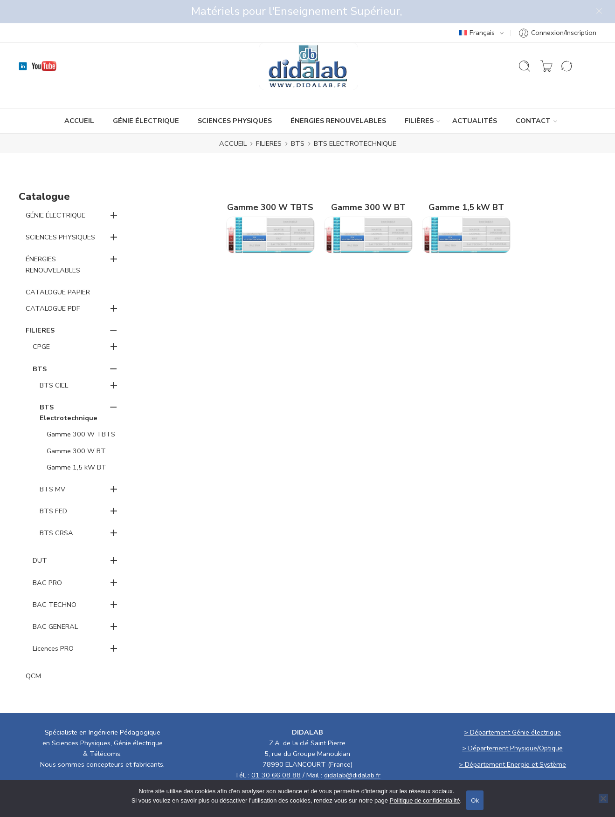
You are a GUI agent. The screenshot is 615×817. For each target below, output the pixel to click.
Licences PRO (53, 625)
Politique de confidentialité (425, 800)
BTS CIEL (54, 362)
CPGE (41, 323)
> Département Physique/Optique (512, 724)
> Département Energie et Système (512, 741)
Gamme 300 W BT (76, 427)
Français (477, 9)
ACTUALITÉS (474, 97)
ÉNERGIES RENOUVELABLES (338, 97)
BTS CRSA (56, 509)
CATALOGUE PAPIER (58, 268)
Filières (419, 97)
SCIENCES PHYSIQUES (235, 97)
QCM (33, 652)
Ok (475, 800)
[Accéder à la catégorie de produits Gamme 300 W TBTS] (270, 199)
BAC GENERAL (55, 603)
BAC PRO (47, 559)
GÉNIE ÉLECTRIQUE (146, 97)
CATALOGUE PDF (53, 285)
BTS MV (52, 465)
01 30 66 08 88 (276, 751)
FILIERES (269, 120)
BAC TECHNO (54, 581)
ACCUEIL (79, 97)
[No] (603, 798)
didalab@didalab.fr (352, 751)
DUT (40, 537)
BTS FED (53, 487)
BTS (297, 120)
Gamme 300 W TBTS (81, 410)
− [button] (113, 306)
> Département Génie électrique (512, 709)
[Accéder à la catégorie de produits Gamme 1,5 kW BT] (466, 199)
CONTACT (533, 97)
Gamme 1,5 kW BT (76, 444)
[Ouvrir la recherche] (524, 42)
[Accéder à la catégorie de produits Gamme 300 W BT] (368, 199)
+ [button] (114, 191)
